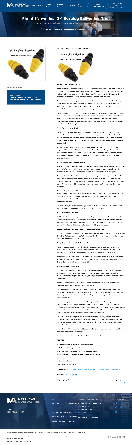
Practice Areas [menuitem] (48, 5)
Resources (73, 403)
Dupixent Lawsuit (58, 421)
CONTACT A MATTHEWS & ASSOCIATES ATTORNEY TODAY (66, 30)
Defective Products (113, 369)
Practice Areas (57, 408)
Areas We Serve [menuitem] (60, 5)
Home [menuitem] (33, 5)
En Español (73, 417)
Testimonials (73, 412)
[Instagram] (121, 407)
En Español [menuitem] (79, 5)
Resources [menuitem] (72, 5)
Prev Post (63, 381)
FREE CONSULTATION (98, 5)
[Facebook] (116, 403)
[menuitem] (9, 441)
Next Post (119, 381)
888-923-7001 (117, 7)
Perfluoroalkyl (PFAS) (60, 412)
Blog (70, 408)
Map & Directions (84, 412)
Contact (72, 421)
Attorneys (55, 403)
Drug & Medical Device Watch (77, 369)
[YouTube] (116, 407)
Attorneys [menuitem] (40, 5)
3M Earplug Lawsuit (97, 369)
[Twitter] (121, 403)
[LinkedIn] (116, 412)
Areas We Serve (58, 417)
